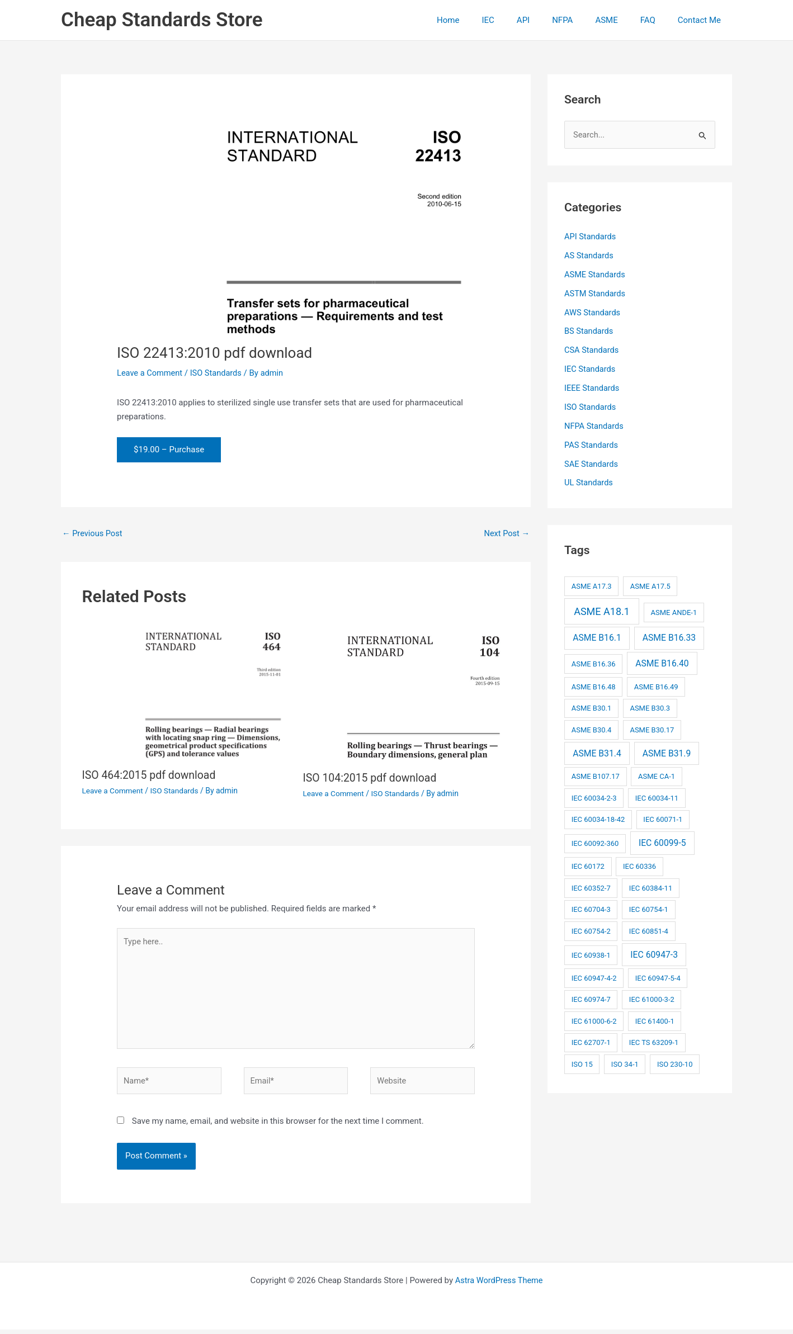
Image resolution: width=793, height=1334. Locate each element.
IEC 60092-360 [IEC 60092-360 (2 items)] (595, 843)
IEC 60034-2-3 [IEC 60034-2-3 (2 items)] (594, 797)
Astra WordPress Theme (499, 1285)
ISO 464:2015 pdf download (151, 775)
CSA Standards (592, 350)
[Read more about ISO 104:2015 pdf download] (406, 692)
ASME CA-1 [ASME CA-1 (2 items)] (656, 776)
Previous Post (93, 533)
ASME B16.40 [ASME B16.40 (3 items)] (661, 662)
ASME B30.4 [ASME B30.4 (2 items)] (592, 729)
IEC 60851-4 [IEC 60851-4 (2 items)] (648, 930)
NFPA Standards (594, 425)
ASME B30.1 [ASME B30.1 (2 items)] (592, 707)
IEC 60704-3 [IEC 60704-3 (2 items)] (591, 909)
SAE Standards (592, 463)
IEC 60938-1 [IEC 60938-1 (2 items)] (591, 954)
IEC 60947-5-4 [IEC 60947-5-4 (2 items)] (658, 977)
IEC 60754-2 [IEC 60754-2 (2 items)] (591, 930)
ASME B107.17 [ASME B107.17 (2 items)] (596, 776)
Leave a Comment (151, 373)
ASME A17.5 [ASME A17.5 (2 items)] (650, 585)
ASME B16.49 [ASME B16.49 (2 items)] (656, 686)
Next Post (506, 533)
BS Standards (589, 332)
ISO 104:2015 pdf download (372, 778)
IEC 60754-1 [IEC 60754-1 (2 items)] (648, 909)
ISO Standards (218, 373)
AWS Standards (593, 313)
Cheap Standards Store (162, 19)
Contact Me (702, 20)
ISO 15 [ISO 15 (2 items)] (582, 1063)
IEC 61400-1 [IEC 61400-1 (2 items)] (654, 1020)
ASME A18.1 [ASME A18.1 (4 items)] (602, 611)
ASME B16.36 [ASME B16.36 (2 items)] (594, 663)
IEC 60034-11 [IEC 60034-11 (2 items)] (656, 797)
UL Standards (589, 482)
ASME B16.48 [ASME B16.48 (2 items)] (594, 686)
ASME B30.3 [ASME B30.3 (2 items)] (650, 707)
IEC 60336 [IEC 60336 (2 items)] (639, 866)
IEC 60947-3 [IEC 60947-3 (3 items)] (654, 954)
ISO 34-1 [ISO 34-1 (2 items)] (625, 1063)
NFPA (582, 20)
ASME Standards (595, 274)
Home (484, 20)
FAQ (656, 20)
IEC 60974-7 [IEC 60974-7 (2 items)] (591, 999)
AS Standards (589, 256)
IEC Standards (590, 369)
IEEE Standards (592, 388)
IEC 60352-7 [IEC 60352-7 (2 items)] (591, 887)
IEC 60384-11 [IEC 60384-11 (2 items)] (650, 887)
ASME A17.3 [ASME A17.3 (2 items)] (592, 585)
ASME (620, 20)
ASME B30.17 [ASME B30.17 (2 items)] (652, 729)
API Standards (590, 237)
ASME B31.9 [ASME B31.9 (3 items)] (667, 752)
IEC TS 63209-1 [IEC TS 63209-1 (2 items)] (653, 1042)
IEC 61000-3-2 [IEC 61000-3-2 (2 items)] (651, 999)
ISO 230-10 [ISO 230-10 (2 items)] (675, 1063)
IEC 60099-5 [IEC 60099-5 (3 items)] (662, 842)
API (548, 20)
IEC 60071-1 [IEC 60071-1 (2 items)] (662, 819)
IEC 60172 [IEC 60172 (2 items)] (588, 866)
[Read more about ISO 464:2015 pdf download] (185, 691)
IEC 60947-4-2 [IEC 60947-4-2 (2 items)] (594, 977)
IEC (518, 20)
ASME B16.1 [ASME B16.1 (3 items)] (597, 637)
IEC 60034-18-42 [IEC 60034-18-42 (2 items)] (598, 819)
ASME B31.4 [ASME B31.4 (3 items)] (597, 752)
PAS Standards (592, 444)
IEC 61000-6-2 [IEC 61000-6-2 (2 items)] (594, 1020)
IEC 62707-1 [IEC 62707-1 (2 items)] (591, 1042)
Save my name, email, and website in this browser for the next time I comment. (278, 1125)
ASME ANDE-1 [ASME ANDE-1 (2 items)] (673, 612)
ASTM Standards (595, 293)
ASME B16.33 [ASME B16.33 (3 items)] (669, 637)
